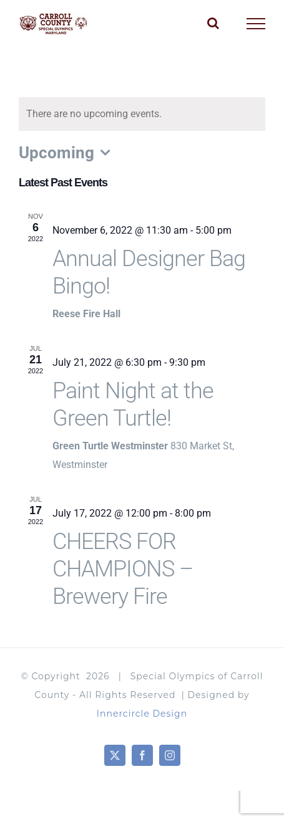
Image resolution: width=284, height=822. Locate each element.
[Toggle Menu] (256, 23)
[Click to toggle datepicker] (67, 153)
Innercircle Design (142, 713)
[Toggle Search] (213, 23)
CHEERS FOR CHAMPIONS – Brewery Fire (122, 568)
